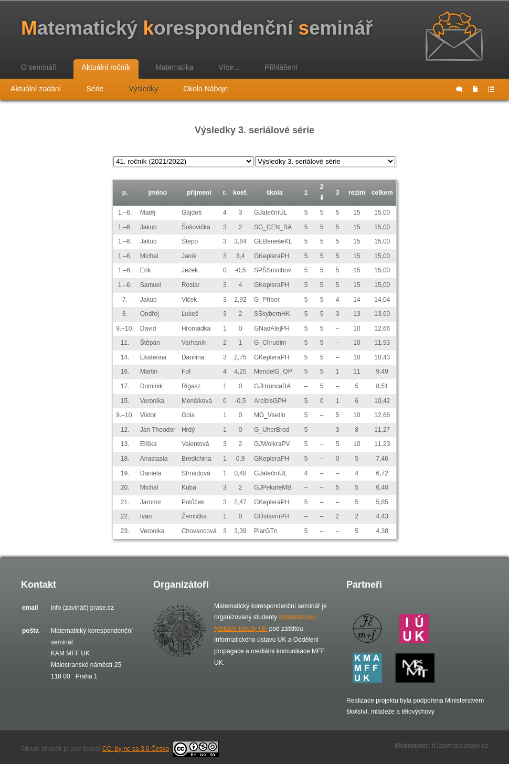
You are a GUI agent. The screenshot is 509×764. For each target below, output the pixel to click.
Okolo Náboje (205, 88)
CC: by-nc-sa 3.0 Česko (160, 748)
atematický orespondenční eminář (197, 28)
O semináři (39, 67)
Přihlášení (280, 67)
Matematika (174, 67)
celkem (382, 192)
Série (95, 88)
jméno (158, 192)
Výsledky (143, 88)
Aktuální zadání (35, 88)
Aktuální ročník (106, 67)
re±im (356, 192)
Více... (229, 67)
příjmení (199, 192)
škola (275, 192)
